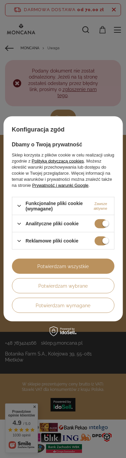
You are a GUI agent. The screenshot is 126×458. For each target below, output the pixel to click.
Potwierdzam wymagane (63, 305)
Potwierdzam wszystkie (63, 266)
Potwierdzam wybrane (63, 285)
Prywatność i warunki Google (60, 185)
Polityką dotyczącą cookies (58, 160)
